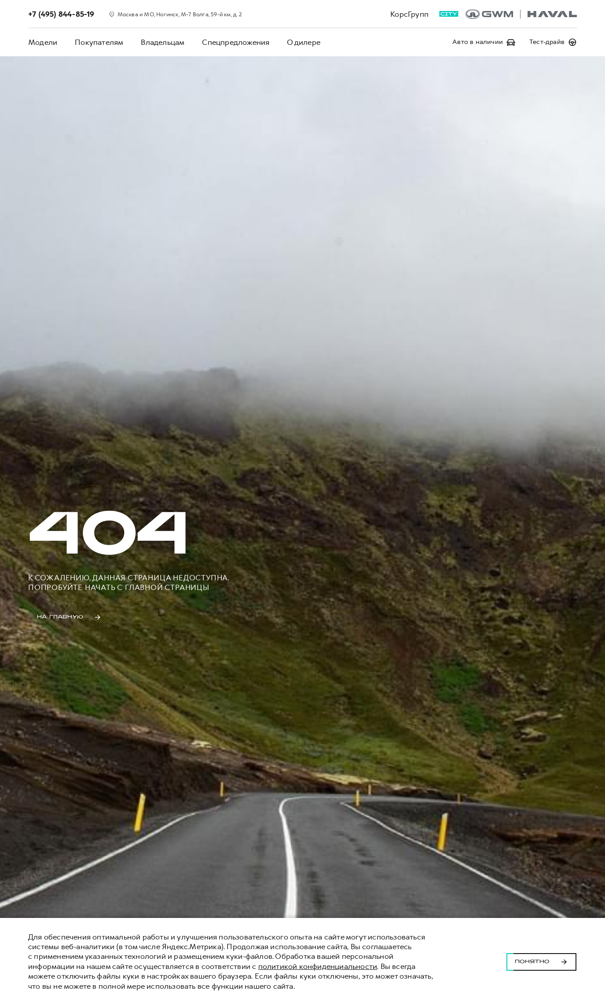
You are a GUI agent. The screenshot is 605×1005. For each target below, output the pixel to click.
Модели (42, 42)
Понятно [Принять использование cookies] (541, 961)
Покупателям (99, 42)
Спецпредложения (235, 42)
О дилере (303, 42)
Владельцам (162, 42)
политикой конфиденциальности (318, 966)
